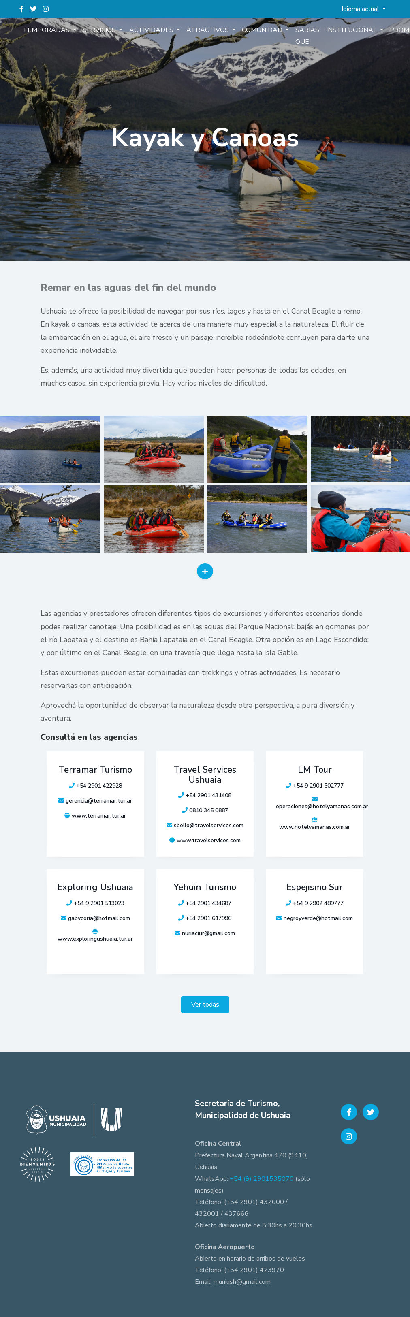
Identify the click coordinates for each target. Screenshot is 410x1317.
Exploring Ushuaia (95, 887)
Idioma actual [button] (361, 8)
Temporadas (47, 30)
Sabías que (307, 36)
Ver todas (205, 1004)
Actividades (152, 30)
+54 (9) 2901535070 (262, 1178)
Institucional (351, 30)
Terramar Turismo (95, 770)
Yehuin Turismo (204, 887)
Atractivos (208, 30)
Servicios (100, 30)
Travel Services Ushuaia (205, 775)
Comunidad (262, 30)
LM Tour (315, 770)
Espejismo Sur (314, 887)
